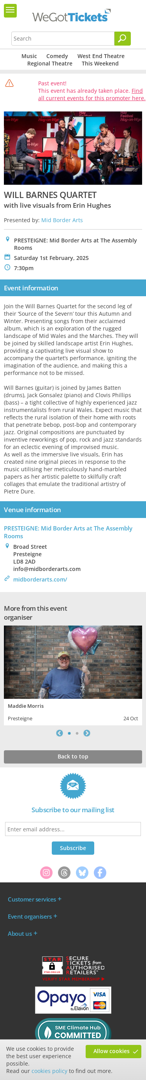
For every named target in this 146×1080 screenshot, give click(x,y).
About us (20, 933)
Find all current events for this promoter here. (92, 94)
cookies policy (49, 1071)
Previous (59, 733)
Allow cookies (111, 1051)
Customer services (32, 899)
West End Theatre (101, 56)
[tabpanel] (73, 674)
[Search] (122, 39)
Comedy (57, 56)
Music (29, 56)
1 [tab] (69, 733)
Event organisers (29, 916)
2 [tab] (77, 733)
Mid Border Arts (62, 220)
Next (87, 733)
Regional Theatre (49, 63)
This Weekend (100, 63)
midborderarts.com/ (40, 579)
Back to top (73, 756)
